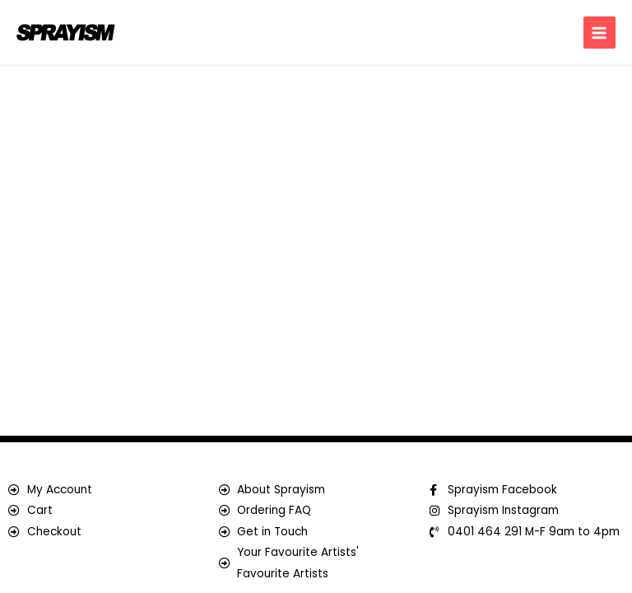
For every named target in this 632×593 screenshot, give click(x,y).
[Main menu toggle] (599, 32)
